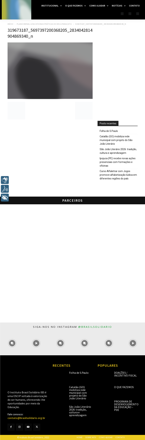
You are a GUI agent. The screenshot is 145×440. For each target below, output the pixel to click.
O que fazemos (124, 387)
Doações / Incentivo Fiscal (125, 374)
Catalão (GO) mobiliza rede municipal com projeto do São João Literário (116, 140)
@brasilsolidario (95, 326)
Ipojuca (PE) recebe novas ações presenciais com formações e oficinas (118, 162)
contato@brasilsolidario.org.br (26, 418)
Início (10, 24)
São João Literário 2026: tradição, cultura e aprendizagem (118, 151)
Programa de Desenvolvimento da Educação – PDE (126, 406)
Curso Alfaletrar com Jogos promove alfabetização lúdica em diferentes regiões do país (118, 175)
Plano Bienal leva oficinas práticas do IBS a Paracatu (44, 24)
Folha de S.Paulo (109, 131)
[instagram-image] (12, 343)
